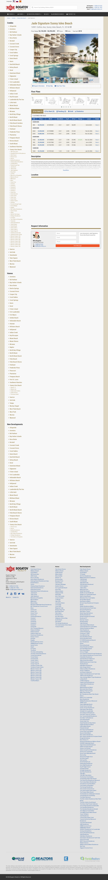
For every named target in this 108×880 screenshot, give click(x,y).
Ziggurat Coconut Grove (86, 848)
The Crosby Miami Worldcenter (88, 782)
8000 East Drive (84, 589)
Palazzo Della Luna (36, 633)
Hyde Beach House (36, 589)
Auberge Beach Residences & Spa (40, 581)
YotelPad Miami (35, 680)
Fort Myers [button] (12, 315)
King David (13, 172)
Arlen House (13, 155)
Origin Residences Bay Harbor (88, 723)
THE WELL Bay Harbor (85, 775)
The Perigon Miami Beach (87, 792)
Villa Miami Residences (86, 836)
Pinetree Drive (59, 614)
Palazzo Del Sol (35, 631)
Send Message (78, 245)
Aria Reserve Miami (85, 601)
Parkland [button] (12, 129)
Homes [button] (20, 14)
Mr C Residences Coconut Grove (39, 606)
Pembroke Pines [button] (14, 132)
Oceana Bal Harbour (36, 616)
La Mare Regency (84, 680)
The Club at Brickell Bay (37, 652)
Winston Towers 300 (15, 239)
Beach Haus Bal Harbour (86, 613)
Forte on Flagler (84, 652)
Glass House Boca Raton (86, 660)
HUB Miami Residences (86, 665)
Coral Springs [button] (13, 55)
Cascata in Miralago (60, 584)
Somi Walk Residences (86, 765)
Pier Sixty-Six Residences (86, 729)
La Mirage (57, 599)
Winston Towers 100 (15, 236)
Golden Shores (14, 392)
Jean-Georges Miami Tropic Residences (90, 677)
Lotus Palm (58, 606)
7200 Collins (83, 587)
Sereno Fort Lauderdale (86, 751)
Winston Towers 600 (15, 244)
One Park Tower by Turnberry (88, 714)
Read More (66, 170)
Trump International (15, 222)
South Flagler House (85, 766)
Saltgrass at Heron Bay (61, 618)
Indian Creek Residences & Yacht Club (90, 674)
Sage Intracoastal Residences (88, 745)
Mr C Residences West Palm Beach (89, 694)
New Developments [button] (34, 14)
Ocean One (13, 192)
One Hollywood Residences (87, 712)
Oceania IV (13, 189)
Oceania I (13, 183)
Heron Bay (58, 589)
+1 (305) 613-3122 (97, 5)
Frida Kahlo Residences (86, 657)
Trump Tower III (14, 231)
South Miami (34, 572)
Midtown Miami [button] (14, 108)
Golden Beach (59, 572)
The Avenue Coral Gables (86, 777)
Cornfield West (14, 163)
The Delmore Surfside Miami (87, 783)
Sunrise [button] (12, 249)
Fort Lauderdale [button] (14, 82)
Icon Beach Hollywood (86, 672)
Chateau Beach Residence (17, 162)
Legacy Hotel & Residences (87, 682)
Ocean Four (13, 182)
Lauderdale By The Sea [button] (16, 99)
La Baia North (83, 679)
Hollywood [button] (12, 91)
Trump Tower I (14, 227)
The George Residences (61, 623)
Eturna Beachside (84, 645)
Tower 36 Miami (84, 814)
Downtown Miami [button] (14, 73)
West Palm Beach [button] (15, 261)
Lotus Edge (58, 604)
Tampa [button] (11, 403)
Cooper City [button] (13, 50)
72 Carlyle (82, 574)
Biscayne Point (59, 581)
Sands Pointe (14, 210)
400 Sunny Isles (14, 151)
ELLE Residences (84, 641)
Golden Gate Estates (15, 391)
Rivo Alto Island (59, 616)
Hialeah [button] (12, 324)
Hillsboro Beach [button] (14, 88)
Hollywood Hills (59, 593)
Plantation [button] (12, 135)
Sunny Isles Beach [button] (16, 149)
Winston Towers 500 (15, 243)
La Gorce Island (59, 598)
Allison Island (58, 574)
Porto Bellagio (14, 205)
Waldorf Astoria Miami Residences (89, 844)
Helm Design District (85, 667)
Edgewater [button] (12, 76)
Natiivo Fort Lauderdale (86, 697)
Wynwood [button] (12, 267)
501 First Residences (85, 576)
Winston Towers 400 (15, 241)
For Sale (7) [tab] (37, 111)
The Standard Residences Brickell (89, 809)
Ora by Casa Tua (84, 721)
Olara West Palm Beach (86, 709)
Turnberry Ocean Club (16, 232)
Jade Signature (14, 170)
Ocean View (13, 199)
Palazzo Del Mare (35, 630)
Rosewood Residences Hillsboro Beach (90, 741)
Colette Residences (85, 631)
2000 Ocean (34, 576)
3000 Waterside (84, 582)
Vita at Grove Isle (84, 839)
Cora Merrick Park (84, 635)
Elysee (81, 643)
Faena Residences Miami (86, 647)
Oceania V (13, 190)
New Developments (85, 566)
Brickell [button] (12, 41)
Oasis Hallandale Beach (86, 704)
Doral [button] (11, 70)
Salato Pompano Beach (86, 746)
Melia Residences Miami (86, 687)
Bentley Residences (15, 160)
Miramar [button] (12, 111)
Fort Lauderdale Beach (61, 587)
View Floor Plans (60, 86)
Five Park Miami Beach (86, 648)
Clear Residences (84, 630)
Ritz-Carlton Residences (16, 209)
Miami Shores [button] (13, 341)
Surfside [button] (12, 252)
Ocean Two (13, 197)
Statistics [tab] (79, 111)
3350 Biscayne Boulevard (86, 584)
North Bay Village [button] (15, 114)
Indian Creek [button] (13, 94)
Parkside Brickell (84, 728)
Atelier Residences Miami (86, 606)
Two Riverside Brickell (86, 822)
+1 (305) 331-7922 (97, 7)
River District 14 (84, 739)
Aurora (12, 158)
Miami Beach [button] (13, 105)
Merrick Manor (34, 599)
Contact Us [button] (70, 14)
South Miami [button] (13, 144)
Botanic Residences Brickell (87, 616)
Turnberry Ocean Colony (16, 234)
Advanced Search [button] (57, 14)
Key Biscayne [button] (13, 97)
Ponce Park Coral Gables (86, 731)
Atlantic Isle (13, 389)
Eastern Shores (59, 586)
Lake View (58, 601)
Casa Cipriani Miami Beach (87, 625)
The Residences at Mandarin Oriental (90, 794)
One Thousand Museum (37, 628)
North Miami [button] (13, 117)
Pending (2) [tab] (61, 111)
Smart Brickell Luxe (85, 761)
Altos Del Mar (58, 576)
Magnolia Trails (59, 608)
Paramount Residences (37, 635)
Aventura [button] (12, 29)
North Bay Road (59, 611)
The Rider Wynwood (85, 797)
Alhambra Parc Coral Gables (87, 598)
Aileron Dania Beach (85, 596)
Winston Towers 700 (15, 246)
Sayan (12, 212)
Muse (12, 180)
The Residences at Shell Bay (87, 795)
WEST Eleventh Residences (87, 841)
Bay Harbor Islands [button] (15, 35)
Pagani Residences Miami (87, 724)
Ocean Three (14, 195)
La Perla (12, 173)
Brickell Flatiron (35, 582)
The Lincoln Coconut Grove (87, 788)
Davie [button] (11, 61)
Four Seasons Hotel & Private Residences (91, 653)
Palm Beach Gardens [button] (16, 123)
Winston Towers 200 (15, 238)
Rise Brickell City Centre (37, 641)
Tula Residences (84, 815)
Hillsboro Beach (35, 571)
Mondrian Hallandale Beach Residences (41, 604)
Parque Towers (14, 200)
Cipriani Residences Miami (87, 628)
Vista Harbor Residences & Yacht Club (90, 837)
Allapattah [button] (12, 26)
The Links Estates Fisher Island (63, 625)
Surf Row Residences (85, 772)
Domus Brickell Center (86, 638)
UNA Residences (84, 824)
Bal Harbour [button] (13, 32)
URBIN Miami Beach (85, 827)
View (97, 125)
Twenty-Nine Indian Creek (87, 817)
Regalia (12, 207)
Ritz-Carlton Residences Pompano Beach (91, 736)
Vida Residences (84, 834)
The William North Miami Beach (88, 812)
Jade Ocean (13, 168)
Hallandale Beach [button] (15, 85)
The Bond (33, 650)
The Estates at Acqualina (16, 219)
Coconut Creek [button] (14, 44)
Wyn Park (82, 846)
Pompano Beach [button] (14, 138)
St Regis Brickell (84, 768)
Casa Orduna (58, 582)
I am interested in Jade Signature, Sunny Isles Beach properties (89, 237)
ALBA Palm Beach (85, 591)
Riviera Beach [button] (13, 141)
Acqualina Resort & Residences (18, 153)
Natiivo (82, 696)
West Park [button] (12, 412)
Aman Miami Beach (85, 599)
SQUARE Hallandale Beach (87, 743)
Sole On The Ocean (15, 214)
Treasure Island (59, 626)
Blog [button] (46, 14)
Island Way (58, 594)
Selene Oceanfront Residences (88, 750)
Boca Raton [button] (13, 38)
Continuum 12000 (85, 633)
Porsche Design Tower (16, 204)
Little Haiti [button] (12, 102)
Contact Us (16, 597)
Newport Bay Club (60, 609)
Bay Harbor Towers (85, 611)
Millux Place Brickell (85, 692)
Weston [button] (11, 264)
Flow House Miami (85, 650)
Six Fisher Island (84, 758)
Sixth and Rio (83, 760)
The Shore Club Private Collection (89, 804)
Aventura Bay (59, 579)
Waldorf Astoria (84, 843)
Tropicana (13, 221)
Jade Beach (13, 167)
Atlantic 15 (13, 387)
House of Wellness (85, 670)
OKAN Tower (83, 702)
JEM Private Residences (86, 675)
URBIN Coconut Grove (85, 826)
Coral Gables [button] (13, 52)
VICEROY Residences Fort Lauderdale (90, 829)
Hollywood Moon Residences (87, 669)
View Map (49, 86)
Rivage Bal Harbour (85, 738)
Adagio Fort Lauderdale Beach (88, 594)
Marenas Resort (14, 177)
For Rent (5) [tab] (49, 111)
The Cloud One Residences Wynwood (90, 780)
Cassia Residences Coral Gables (88, 626)
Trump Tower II (14, 229)
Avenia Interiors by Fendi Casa (88, 608)
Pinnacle (13, 202)
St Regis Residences (15, 216)
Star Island (58, 621)
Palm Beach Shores (36, 569)
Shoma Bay (83, 755)
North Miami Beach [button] (15, 120)
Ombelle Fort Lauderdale (86, 711)
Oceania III (13, 187)
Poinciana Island (14, 394)
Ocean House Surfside (86, 706)
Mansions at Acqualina (16, 175)
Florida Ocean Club (15, 165)
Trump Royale (14, 226)
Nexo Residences (84, 699)
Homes (57, 566)
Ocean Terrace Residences (87, 707)
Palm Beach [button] (13, 359)
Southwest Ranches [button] (15, 146)
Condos (33, 566)
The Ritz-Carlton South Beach (88, 802)
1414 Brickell (83, 581)
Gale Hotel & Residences (37, 587)
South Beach (58, 620)
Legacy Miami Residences (87, 684)
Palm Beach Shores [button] (15, 126)
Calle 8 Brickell (84, 623)
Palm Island (58, 613)
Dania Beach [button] (13, 58)
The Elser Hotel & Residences (38, 653)
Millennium (13, 178)
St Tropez (13, 217)
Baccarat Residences (85, 609)
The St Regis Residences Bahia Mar (89, 805)
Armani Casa (14, 156)
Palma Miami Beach (85, 726)
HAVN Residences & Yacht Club (88, 662)
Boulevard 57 (83, 618)
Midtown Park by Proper (86, 690)
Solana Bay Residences (86, 763)
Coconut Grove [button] (14, 47)
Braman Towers (84, 620)
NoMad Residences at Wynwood (88, 701)
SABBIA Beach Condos (37, 643)
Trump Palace (14, 224)
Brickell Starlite (84, 621)
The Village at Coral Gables (87, 810)
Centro (32, 584)
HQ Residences (84, 663)
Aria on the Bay (35, 577)
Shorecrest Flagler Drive (86, 756)
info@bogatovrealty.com (96, 9)
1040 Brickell (83, 579)
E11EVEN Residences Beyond (88, 640)
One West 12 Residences (86, 718)
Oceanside (33, 626)
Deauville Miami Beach (86, 636)
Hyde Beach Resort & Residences (39, 591)
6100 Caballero (84, 586)
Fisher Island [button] (13, 79)
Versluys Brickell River (86, 831)
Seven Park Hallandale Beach (88, 753)
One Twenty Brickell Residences (88, 716)
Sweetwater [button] (13, 255)
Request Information (38, 86)
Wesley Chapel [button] (14, 406)
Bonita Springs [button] (14, 288)
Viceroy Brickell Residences (87, 832)
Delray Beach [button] (13, 67)
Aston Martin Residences (37, 579)
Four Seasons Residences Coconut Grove (91, 655)
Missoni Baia (34, 603)
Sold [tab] (70, 111)
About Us (8, 597)
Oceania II (13, 185)
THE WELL (82, 773)
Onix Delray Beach (85, 719)
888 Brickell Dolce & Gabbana (87, 577)
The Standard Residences (87, 807)
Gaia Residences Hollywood (87, 658)
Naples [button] (11, 347)
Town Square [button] (13, 258)
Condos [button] (11, 14)
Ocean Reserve (14, 194)
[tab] (18, 26)
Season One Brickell (85, 748)
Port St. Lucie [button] (13, 379)
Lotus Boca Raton (60, 603)
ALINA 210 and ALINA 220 (87, 593)
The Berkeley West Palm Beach (88, 778)
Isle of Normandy (59, 596)
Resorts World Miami (85, 733)
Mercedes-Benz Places (86, 689)
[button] (99, 35)
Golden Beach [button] (13, 318)
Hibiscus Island (59, 591)
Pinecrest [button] (12, 371)
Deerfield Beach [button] (14, 64)
